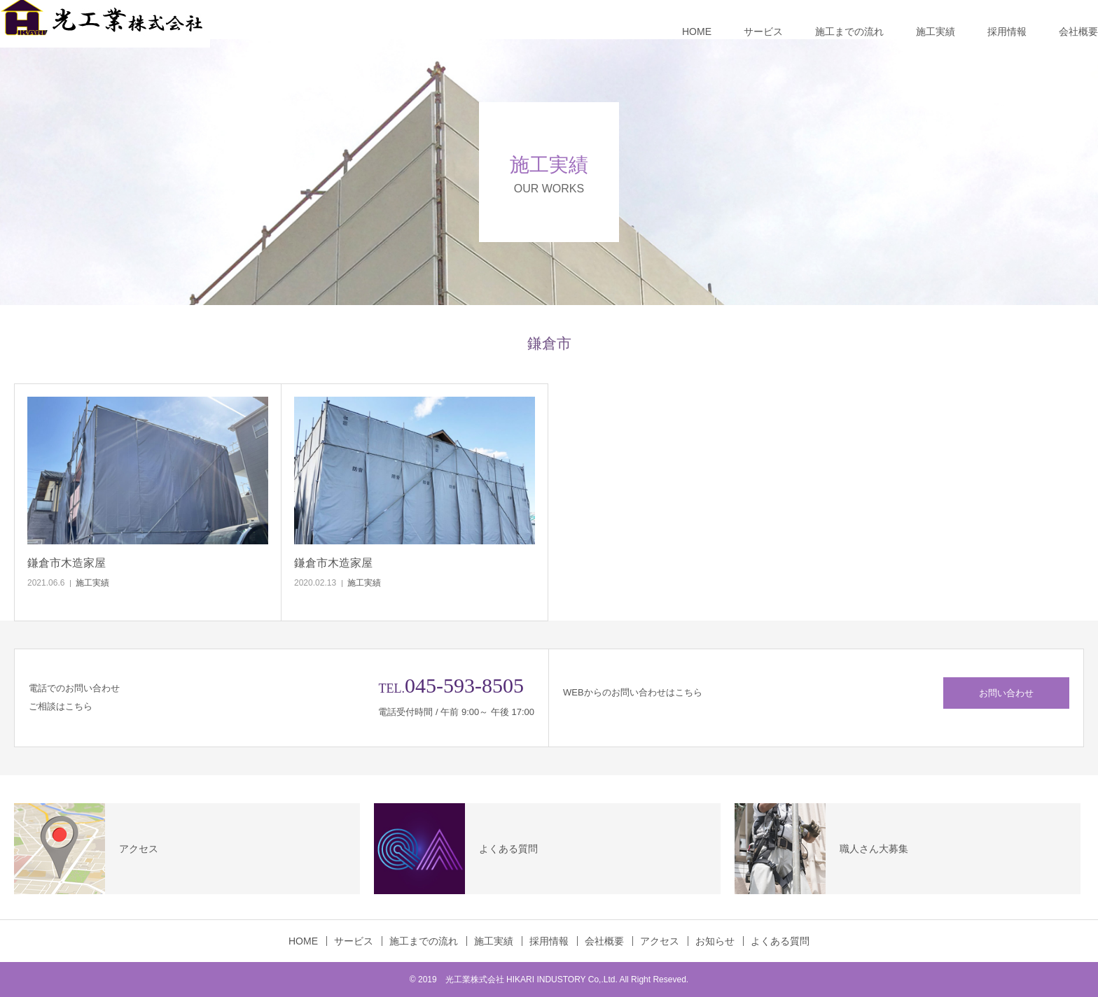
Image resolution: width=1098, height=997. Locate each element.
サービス (763, 31)
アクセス (659, 941)
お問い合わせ (1006, 693)
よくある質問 (780, 941)
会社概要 (1078, 31)
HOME (696, 31)
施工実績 (935, 31)
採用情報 (1007, 31)
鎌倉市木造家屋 (66, 563)
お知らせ (715, 941)
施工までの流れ (849, 31)
